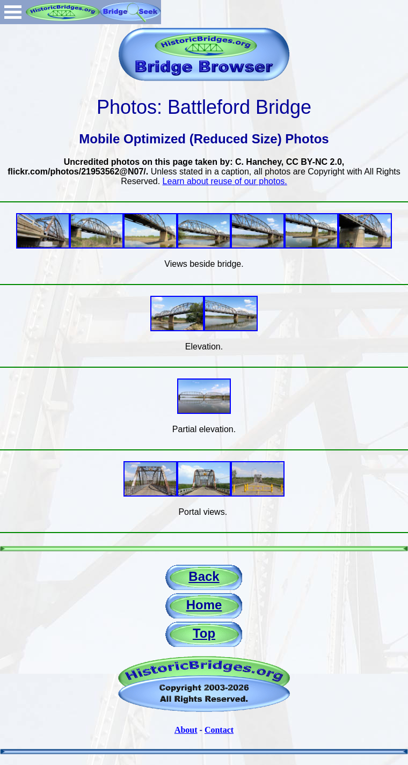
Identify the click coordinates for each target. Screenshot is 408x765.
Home (204, 605)
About (186, 729)
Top (204, 633)
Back (203, 576)
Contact (219, 729)
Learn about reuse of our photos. (225, 181)
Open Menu (13, 12)
